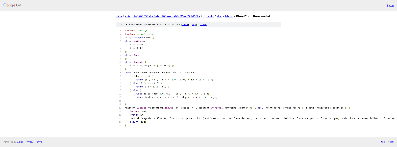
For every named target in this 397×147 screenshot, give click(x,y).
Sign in (390, 5)
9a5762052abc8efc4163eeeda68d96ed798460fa (166, 16)
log (194, 24)
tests (210, 16)
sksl (219, 16)
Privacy (29, 141)
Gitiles (20, 141)
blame (203, 24)
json (391, 141)
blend (229, 16)
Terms (38, 141)
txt (383, 141)
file (185, 24)
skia (119, 16)
